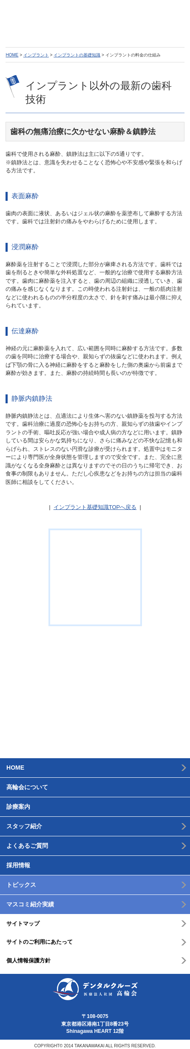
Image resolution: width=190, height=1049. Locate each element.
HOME (12, 55)
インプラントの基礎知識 (77, 55)
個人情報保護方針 (28, 956)
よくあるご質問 (27, 841)
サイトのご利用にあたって (39, 938)
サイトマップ (23, 920)
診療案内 (18, 802)
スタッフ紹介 (24, 822)
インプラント (36, 55)
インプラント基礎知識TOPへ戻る (95, 507)
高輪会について (27, 783)
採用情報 (18, 861)
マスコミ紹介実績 (30, 900)
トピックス (21, 880)
